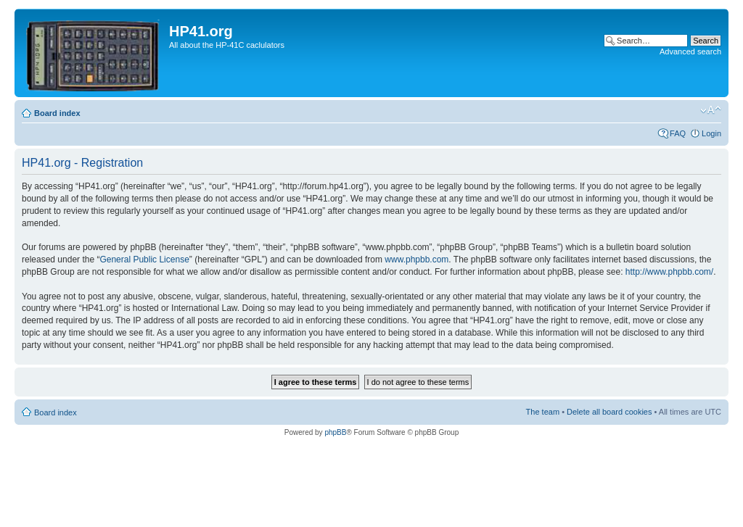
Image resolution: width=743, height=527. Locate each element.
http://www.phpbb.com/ (669, 272)
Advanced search (690, 51)
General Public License (144, 259)
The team (542, 411)
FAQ (678, 133)
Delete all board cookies (609, 411)
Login (711, 133)
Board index (57, 113)
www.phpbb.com (416, 259)
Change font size (710, 110)
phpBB (335, 432)
